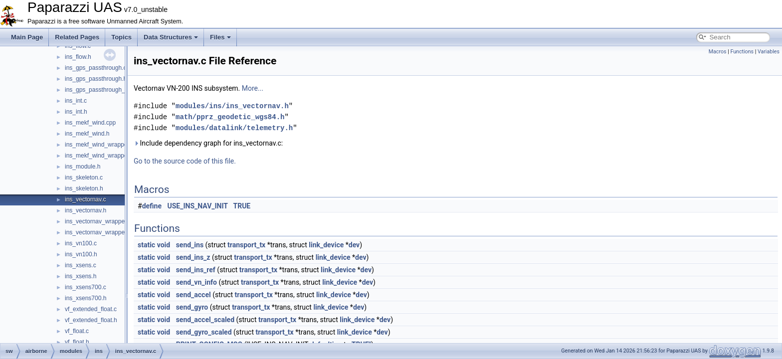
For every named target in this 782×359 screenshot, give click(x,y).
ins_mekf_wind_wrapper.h (99, 155)
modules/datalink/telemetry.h (234, 128)
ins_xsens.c (80, 265)
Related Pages (77, 37)
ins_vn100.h (81, 254)
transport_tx (246, 245)
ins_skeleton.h (84, 188)
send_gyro (192, 307)
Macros (718, 51)
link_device (326, 245)
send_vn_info (196, 282)
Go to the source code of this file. (185, 161)
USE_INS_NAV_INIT (198, 206)
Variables (769, 51)
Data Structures (171, 37)
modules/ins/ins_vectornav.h (232, 106)
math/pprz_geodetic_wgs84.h (230, 117)
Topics (121, 37)
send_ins (189, 245)
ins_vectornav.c (85, 199)
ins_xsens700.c (85, 287)
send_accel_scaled (205, 320)
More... (252, 88)
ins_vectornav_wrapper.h (98, 232)
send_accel (193, 295)
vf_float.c (77, 331)
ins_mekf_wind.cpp (90, 122)
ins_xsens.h (80, 276)
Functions (742, 51)
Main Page (27, 37)
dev (354, 245)
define (152, 206)
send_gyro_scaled (204, 332)
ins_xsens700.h (85, 298)
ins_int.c (76, 100)
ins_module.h (82, 166)
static (146, 245)
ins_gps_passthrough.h (96, 78)
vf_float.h (77, 342)
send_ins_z (193, 257)
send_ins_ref (195, 270)
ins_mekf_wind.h (87, 133)
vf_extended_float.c (91, 309)
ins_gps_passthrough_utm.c (102, 89)
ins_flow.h (78, 56)
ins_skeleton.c (84, 177)
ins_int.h (76, 111)
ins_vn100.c (81, 243)
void (163, 245)
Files (220, 37)
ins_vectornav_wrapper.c (98, 221)
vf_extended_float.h (91, 320)
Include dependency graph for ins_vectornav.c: (208, 143)
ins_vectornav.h (85, 210)
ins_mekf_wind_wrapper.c (99, 144)
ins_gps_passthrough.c (95, 67)
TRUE (241, 206)
